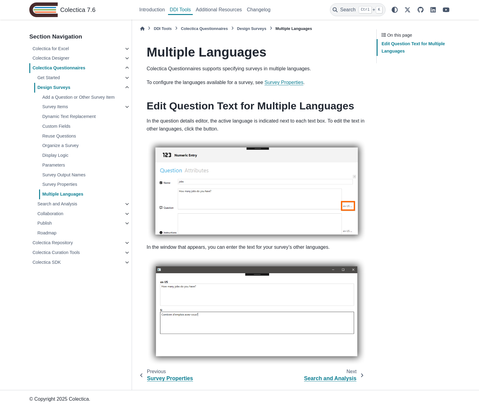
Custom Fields (56, 126)
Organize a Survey (60, 145)
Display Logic (55, 155)
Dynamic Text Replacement (69, 116)
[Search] (358, 9)
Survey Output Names (64, 174)
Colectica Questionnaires (58, 67)
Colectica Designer (50, 58)
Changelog (258, 9)
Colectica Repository (52, 242)
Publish (44, 223)
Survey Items (55, 106)
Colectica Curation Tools (56, 252)
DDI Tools (180, 9)
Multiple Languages (62, 194)
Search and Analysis (57, 203)
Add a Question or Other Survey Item (78, 97)
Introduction (152, 9)
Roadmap (46, 232)
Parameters (53, 165)
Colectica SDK (46, 262)
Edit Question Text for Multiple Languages (413, 47)
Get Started (48, 77)
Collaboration (50, 213)
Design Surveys (53, 87)
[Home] (142, 28)
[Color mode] (394, 10)
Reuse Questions (59, 136)
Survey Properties (59, 184)
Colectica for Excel (50, 48)
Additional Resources (219, 9)
